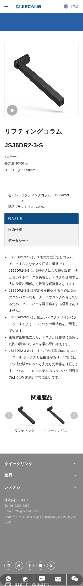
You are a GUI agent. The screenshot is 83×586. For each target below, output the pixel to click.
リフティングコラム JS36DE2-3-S (56, 431)
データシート (18, 240)
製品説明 (15, 218)
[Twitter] (51, 566)
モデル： (14, 195)
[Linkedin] (8, 566)
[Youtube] (19, 566)
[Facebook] (30, 566)
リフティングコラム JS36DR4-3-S (26, 431)
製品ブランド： (19, 207)
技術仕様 (15, 230)
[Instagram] (40, 566)
